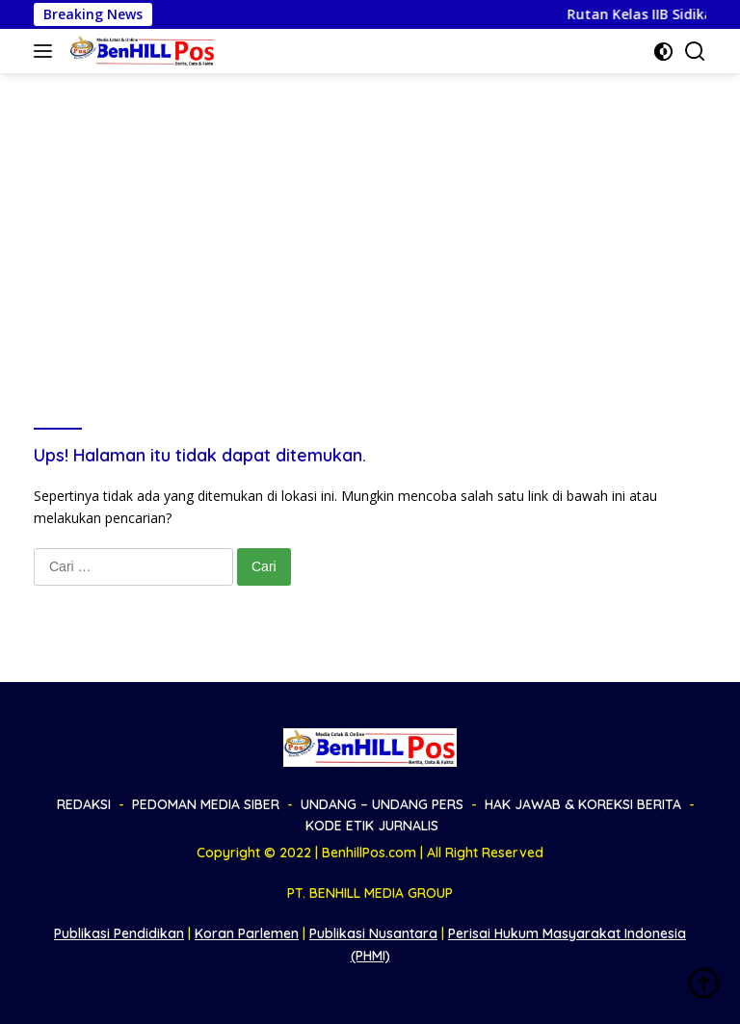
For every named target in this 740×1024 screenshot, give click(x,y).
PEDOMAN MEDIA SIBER (205, 804)
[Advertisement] (370, 218)
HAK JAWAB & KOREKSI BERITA (583, 804)
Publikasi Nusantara (373, 933)
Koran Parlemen (247, 933)
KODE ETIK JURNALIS (371, 825)
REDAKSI (84, 804)
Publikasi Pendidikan (119, 933)
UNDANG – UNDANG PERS (382, 804)
